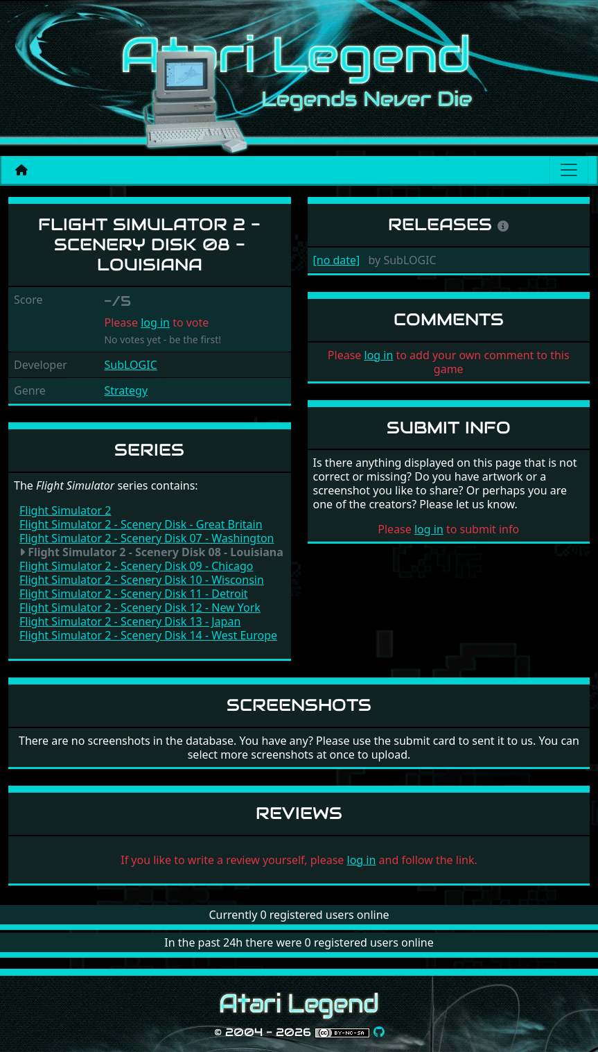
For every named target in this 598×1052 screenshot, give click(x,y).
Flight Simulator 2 (65, 510)
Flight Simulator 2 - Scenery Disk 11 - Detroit (133, 593)
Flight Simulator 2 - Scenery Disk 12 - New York (140, 607)
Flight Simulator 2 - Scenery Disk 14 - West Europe (148, 635)
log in (155, 322)
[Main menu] (568, 170)
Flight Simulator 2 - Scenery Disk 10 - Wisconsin (141, 579)
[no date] (336, 260)
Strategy (126, 390)
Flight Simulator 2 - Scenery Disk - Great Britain (141, 524)
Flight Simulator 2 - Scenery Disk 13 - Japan (129, 621)
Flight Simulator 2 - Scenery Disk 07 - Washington (146, 538)
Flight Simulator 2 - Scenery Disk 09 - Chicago (136, 566)
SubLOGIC (130, 364)
